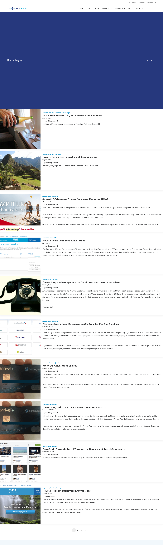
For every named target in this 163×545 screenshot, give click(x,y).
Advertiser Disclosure (147, 3)
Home (82, 9)
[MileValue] (17, 9)
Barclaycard (46, 27)
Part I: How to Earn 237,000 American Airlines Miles (72, 30)
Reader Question (55, 278)
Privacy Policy (14, 495)
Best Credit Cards (123, 9)
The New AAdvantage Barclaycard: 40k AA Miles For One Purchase (81, 238)
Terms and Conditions (18, 500)
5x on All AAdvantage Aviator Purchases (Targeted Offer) (75, 113)
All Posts (151, 18)
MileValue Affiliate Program (121, 528)
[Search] (154, 9)
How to (52, 403)
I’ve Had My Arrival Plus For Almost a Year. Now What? (74, 322)
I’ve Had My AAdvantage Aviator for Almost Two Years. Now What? (81, 197)
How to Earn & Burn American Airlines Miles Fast (70, 72)
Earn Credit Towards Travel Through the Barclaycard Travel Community (83, 364)
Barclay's (58, 27)
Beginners (46, 403)
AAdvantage (65, 27)
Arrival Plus (53, 153)
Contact (132, 3)
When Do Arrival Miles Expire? (59, 280)
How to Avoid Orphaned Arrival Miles (63, 155)
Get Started (93, 9)
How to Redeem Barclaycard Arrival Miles (66, 405)
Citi (52, 27)
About (139, 9)
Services (106, 9)
